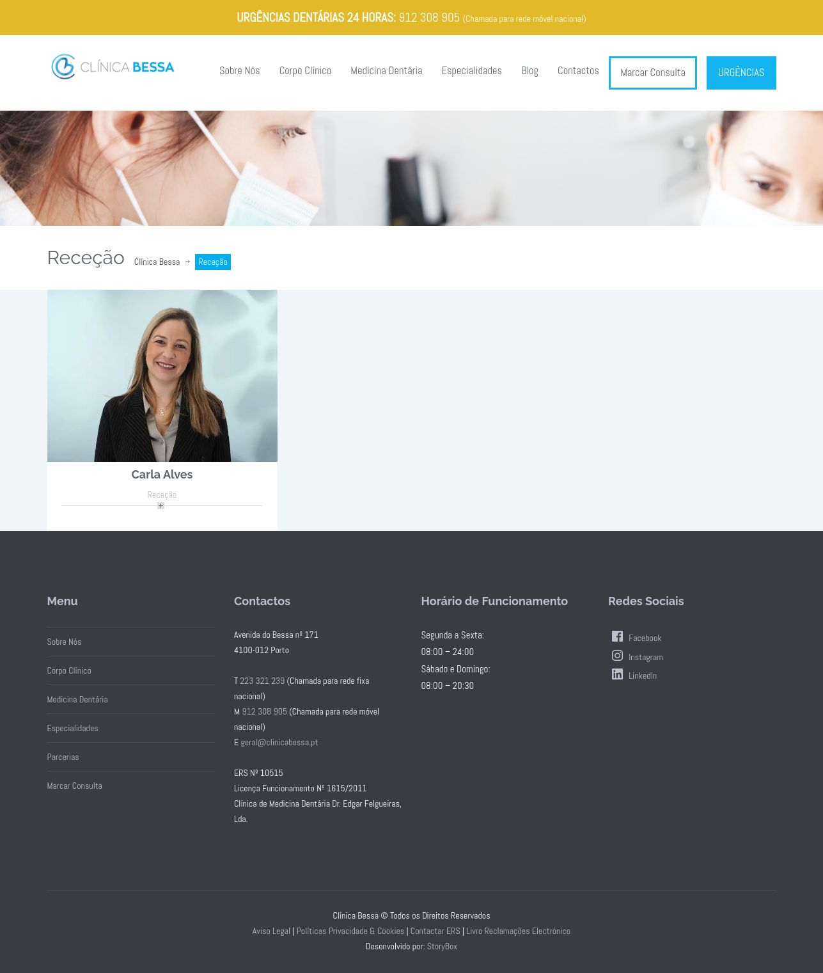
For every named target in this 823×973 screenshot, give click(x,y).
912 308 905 (429, 18)
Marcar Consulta (653, 72)
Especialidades (472, 70)
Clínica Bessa (157, 261)
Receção (162, 494)
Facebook (635, 638)
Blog (529, 70)
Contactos (578, 70)
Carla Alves (162, 474)
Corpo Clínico (305, 70)
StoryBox (442, 946)
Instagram (635, 657)
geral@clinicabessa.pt (279, 742)
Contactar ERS (435, 931)
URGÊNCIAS (741, 72)
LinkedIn (632, 675)
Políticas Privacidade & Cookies (351, 931)
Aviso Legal (271, 931)
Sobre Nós (239, 70)
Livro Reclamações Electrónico (518, 931)
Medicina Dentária (386, 70)
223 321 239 (262, 680)
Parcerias (63, 757)
